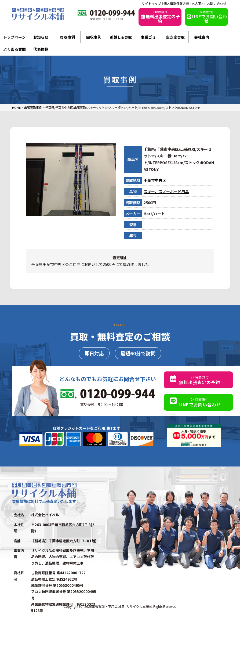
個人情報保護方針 (176, 3)
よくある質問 (14, 49)
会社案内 (201, 37)
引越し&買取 (121, 37)
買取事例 (67, 37)
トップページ (14, 37)
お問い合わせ (216, 3)
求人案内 (198, 3)
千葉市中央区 (155, 180)
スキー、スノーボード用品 (166, 191)
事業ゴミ (148, 37)
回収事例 (93, 37)
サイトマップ (151, 3)
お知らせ (40, 37)
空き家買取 (175, 37)
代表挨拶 (40, 49)
